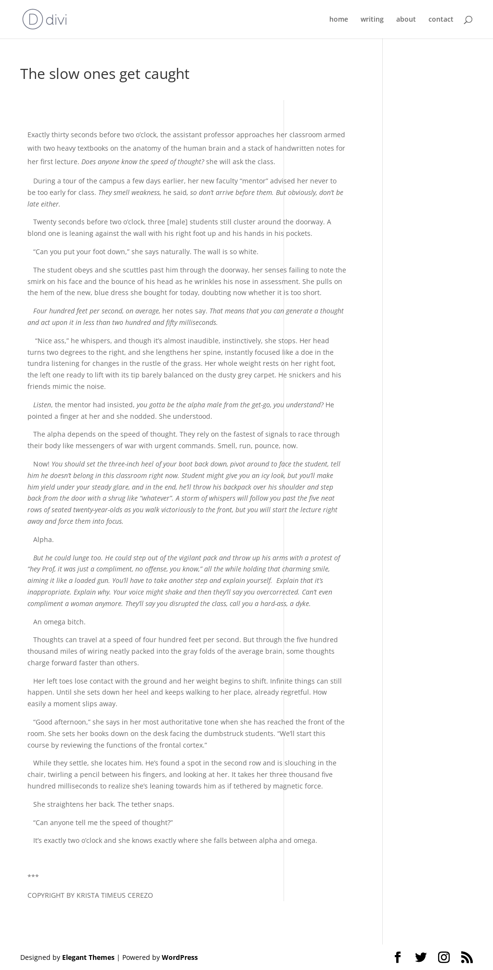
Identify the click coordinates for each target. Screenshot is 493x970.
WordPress (180, 957)
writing (372, 20)
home (338, 20)
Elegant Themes (88, 957)
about (406, 20)
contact (441, 20)
